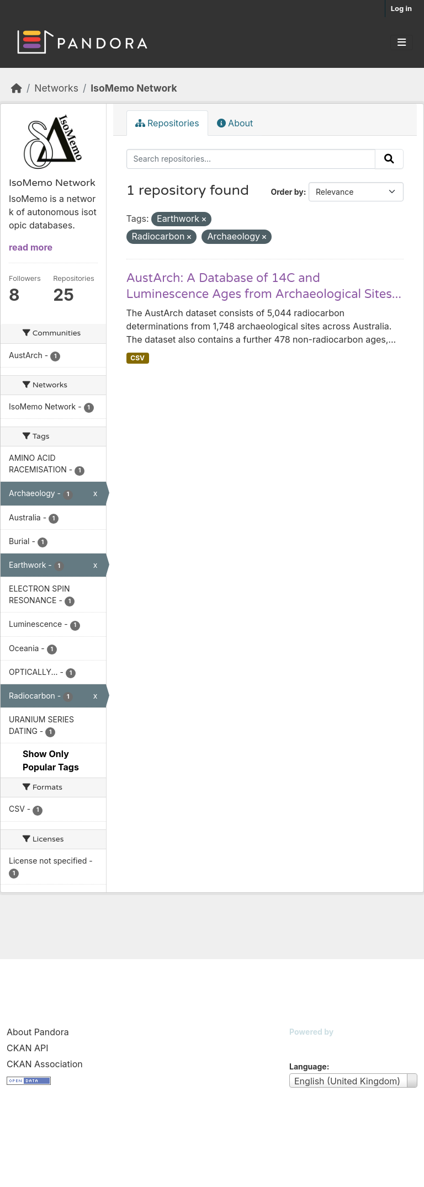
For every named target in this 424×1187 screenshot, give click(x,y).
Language (308, 1066)
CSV (137, 358)
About (235, 123)
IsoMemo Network (134, 88)
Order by (287, 191)
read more (30, 247)
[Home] (16, 88)
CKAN (308, 1045)
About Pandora (38, 1031)
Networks (56, 88)
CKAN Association (45, 1063)
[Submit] (389, 159)
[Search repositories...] (251, 159)
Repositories (167, 123)
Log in (401, 8)
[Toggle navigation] (401, 42)
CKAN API (28, 1047)
